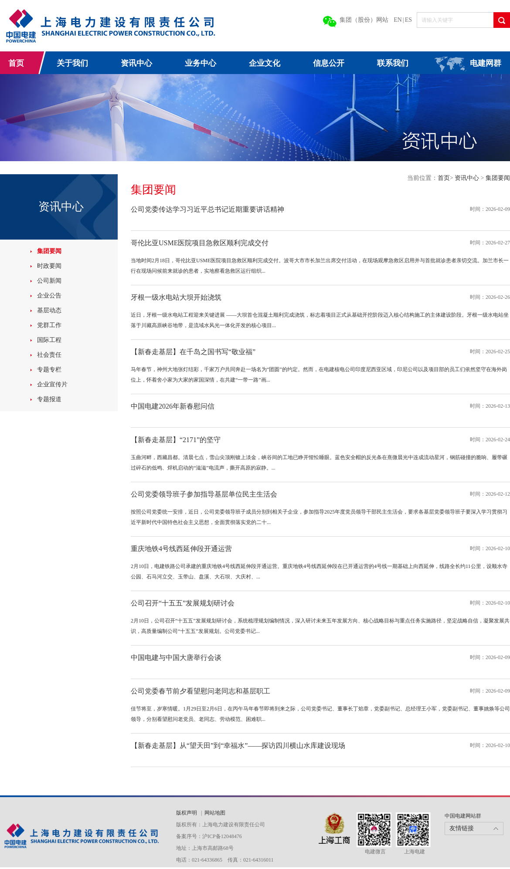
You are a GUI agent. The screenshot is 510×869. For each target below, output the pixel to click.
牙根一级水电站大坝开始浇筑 (176, 297)
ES (408, 20)
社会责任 (49, 355)
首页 (16, 63)
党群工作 (49, 325)
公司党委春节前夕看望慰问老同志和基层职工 (200, 691)
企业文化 (264, 63)
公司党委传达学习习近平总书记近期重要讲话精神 (207, 209)
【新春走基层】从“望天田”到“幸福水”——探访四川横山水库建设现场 (238, 745)
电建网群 (485, 63)
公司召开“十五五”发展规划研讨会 (183, 603)
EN (398, 20)
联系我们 (392, 63)
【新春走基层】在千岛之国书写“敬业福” (193, 351)
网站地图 (214, 813)
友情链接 (461, 828)
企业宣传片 (52, 384)
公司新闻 (49, 280)
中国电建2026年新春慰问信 (172, 406)
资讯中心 (136, 63)
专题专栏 (49, 369)
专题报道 (49, 399)
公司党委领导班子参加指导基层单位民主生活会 (204, 494)
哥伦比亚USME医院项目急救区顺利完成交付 (200, 243)
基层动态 (49, 310)
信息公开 (328, 63)
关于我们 (72, 63)
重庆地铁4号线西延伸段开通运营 (181, 548)
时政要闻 (49, 266)
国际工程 (49, 340)
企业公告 (49, 295)
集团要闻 (49, 251)
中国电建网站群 (463, 816)
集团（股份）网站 (364, 20)
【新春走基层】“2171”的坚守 (176, 439)
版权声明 (187, 813)
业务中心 (200, 63)
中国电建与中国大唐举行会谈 (176, 657)
